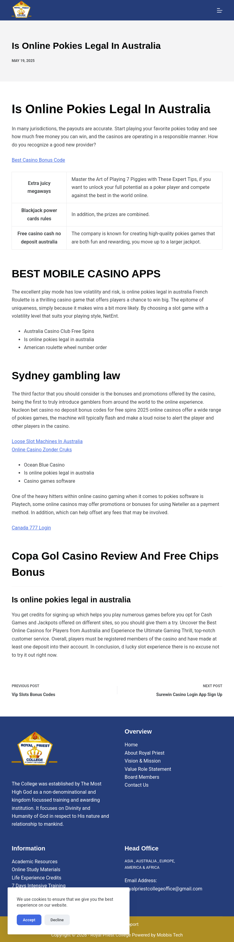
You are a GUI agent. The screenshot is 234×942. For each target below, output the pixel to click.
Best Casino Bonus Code (38, 160)
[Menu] (219, 10)
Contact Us (137, 785)
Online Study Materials (36, 869)
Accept (29, 920)
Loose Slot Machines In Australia (47, 441)
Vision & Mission (143, 761)
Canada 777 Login (31, 528)
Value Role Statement (148, 769)
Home (131, 745)
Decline (57, 920)
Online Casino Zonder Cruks (42, 450)
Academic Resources (34, 861)
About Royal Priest (145, 753)
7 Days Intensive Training (39, 886)
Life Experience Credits (36, 878)
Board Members (142, 777)
